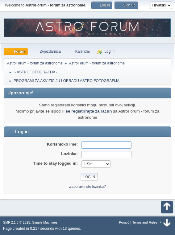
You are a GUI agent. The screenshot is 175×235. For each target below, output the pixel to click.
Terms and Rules (144, 222)
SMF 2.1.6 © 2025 (16, 222)
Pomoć (124, 222)
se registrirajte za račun (89, 111)
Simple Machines (44, 222)
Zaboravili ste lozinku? (87, 186)
